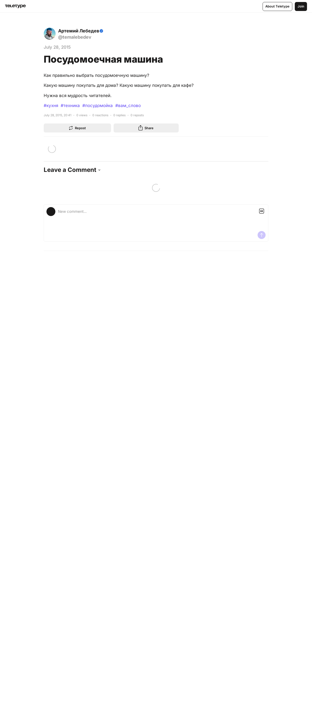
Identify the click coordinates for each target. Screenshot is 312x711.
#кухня (51, 105)
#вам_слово (128, 105)
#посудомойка (97, 105)
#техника (70, 105)
